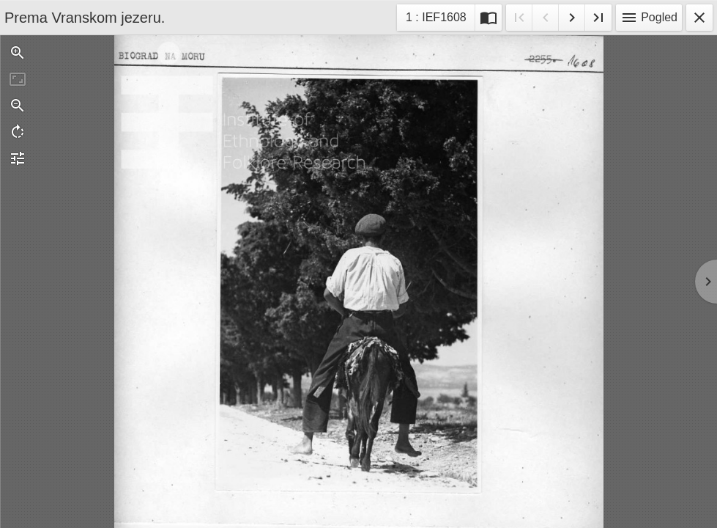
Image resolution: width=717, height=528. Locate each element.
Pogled (648, 17)
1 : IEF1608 (436, 19)
